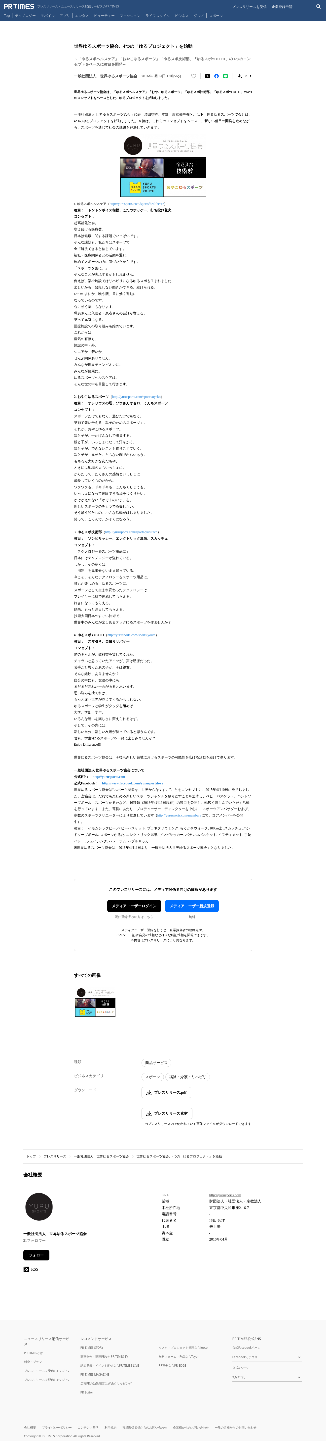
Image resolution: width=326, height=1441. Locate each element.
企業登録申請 (282, 6)
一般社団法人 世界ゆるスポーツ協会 (101, 1156)
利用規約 (110, 1427)
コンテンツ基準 (88, 1427)
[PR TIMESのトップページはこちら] (61, 6)
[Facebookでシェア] (216, 76)
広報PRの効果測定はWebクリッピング (106, 1383)
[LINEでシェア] (225, 76)
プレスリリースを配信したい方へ (46, 1380)
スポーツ (216, 15)
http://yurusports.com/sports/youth (131, 635)
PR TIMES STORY (92, 1347)
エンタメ (82, 15)
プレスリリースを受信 (249, 6)
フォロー (36, 1255)
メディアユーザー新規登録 (192, 906)
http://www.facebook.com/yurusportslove (132, 783)
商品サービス (156, 1063)
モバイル (48, 15)
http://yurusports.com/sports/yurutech (131, 532)
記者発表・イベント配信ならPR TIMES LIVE (109, 1365)
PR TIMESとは (33, 1353)
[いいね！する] (194, 76)
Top (7, 15)
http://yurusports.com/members (179, 815)
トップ (31, 1156)
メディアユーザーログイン (134, 906)
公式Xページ (240, 1368)
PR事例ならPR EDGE (172, 1365)
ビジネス (182, 15)
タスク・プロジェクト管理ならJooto (183, 1347)
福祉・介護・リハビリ (187, 1077)
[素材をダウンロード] (239, 76)
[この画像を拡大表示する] (95, 1002)
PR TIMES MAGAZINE (94, 1374)
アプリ (65, 15)
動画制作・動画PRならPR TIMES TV (104, 1356)
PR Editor (86, 1392)
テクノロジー (25, 15)
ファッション (130, 15)
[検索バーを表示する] (318, 6)
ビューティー (104, 15)
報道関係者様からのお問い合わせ (144, 1427)
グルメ (199, 15)
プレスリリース (55, 1156)
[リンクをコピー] (248, 76)
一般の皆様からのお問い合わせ (235, 1427)
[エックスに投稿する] (208, 76)
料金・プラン (33, 1362)
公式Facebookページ (246, 1347)
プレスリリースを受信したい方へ (46, 1371)
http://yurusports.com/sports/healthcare (137, 204)
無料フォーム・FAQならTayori (179, 1356)
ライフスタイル (157, 15)
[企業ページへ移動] (38, 1208)
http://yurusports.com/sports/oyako (136, 397)
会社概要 (30, 1427)
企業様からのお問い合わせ (191, 1427)
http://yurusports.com (109, 777)
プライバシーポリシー (57, 1427)
